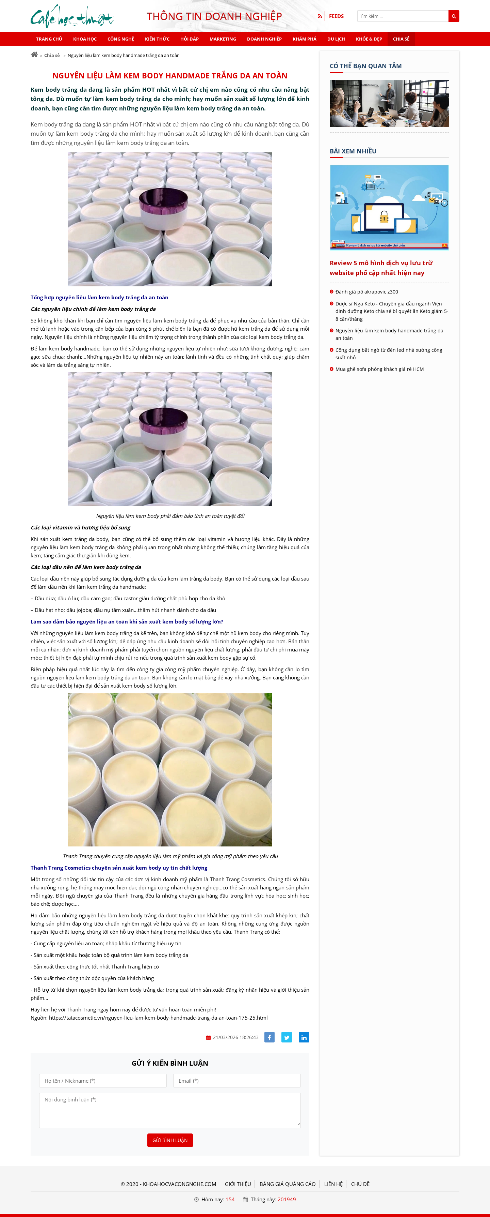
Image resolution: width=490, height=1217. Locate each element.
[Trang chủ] (34, 55)
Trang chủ (49, 39)
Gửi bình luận (170, 1140)
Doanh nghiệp (264, 39)
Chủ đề (360, 1184)
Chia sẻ (401, 39)
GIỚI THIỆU (238, 1184)
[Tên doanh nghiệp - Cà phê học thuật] (389, 124)
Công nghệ (121, 39)
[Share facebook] (269, 1037)
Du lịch (336, 39)
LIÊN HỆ (333, 1184)
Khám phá (304, 39)
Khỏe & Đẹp (369, 39)
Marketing (223, 39)
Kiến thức (157, 39)
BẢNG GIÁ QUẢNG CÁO (288, 1184)
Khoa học (85, 39)
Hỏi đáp (189, 39)
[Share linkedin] (304, 1037)
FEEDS (336, 16)
